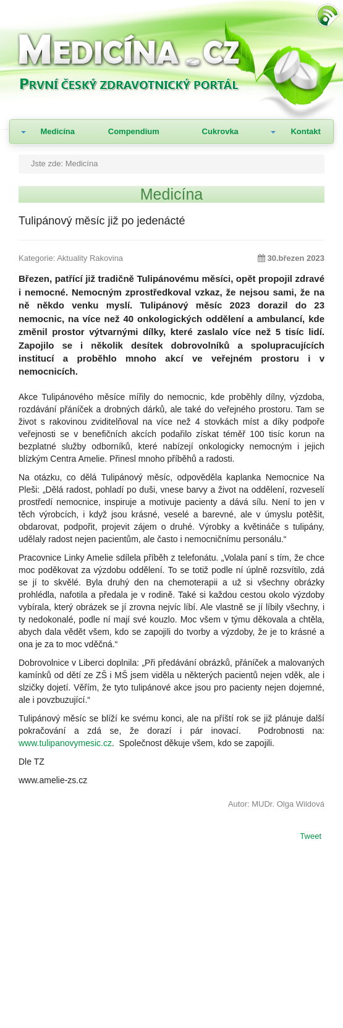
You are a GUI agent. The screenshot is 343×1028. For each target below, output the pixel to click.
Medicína (57, 131)
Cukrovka (220, 131)
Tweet (310, 837)
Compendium (133, 131)
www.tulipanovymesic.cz (65, 743)
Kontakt (305, 131)
